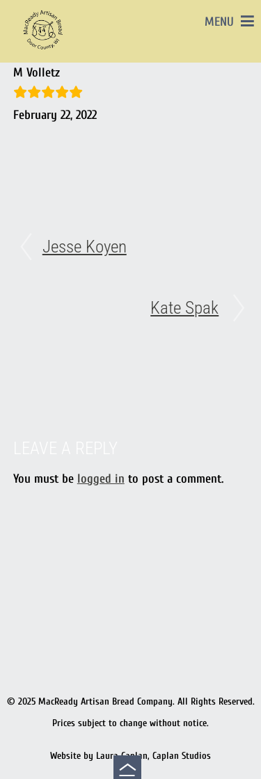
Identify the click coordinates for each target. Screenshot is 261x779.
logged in (101, 479)
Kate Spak (184, 308)
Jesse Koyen (84, 246)
